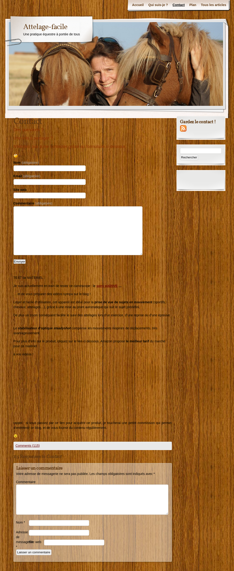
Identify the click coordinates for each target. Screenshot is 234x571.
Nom (26, 162)
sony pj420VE (107, 286)
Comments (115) (28, 445)
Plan (192, 5)
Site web (20, 190)
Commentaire (33, 203)
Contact (179, 5)
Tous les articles (213, 5)
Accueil (138, 5)
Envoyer (19, 261)
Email (27, 176)
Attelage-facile (45, 27)
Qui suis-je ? (158, 5)
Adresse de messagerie (22, 539)
